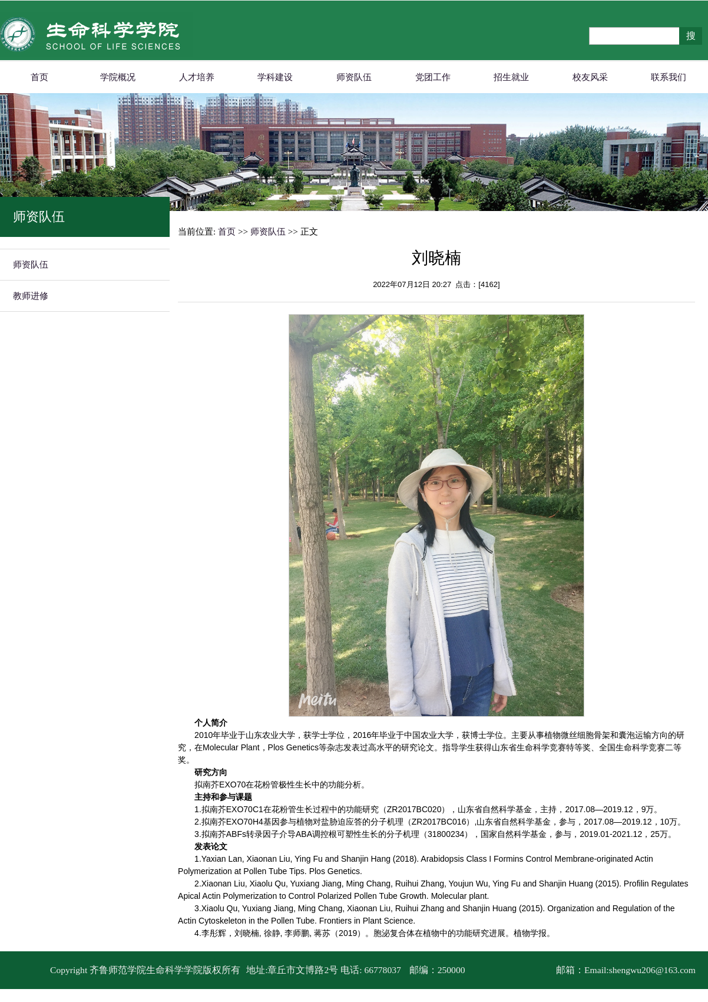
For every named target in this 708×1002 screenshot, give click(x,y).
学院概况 (117, 77)
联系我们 (668, 77)
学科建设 (275, 77)
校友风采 (590, 77)
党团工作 (433, 77)
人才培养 (196, 77)
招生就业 (511, 77)
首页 (39, 77)
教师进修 (30, 296)
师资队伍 (354, 77)
